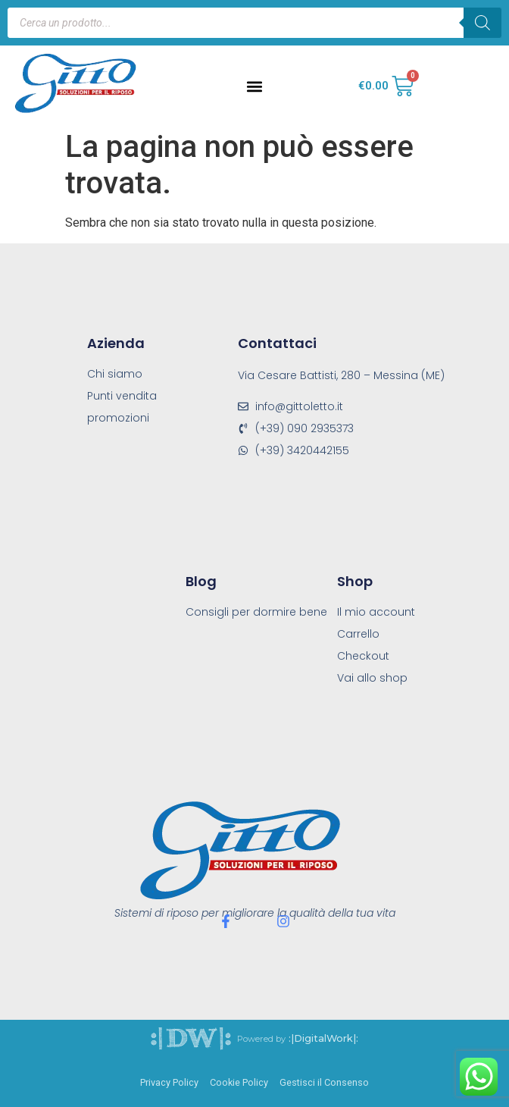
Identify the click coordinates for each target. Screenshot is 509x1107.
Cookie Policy (239, 1082)
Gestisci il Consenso (324, 1082)
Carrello (358, 633)
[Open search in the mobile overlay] (254, 23)
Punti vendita (122, 395)
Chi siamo (114, 373)
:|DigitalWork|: (323, 1038)
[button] (254, 86)
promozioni (118, 417)
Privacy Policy (169, 1082)
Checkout (363, 655)
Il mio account (376, 611)
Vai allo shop (372, 677)
